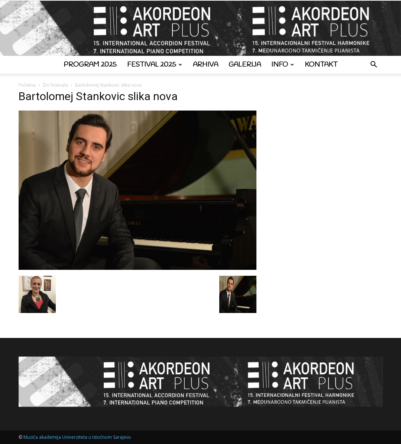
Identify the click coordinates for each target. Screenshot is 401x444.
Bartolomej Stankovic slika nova (98, 96)
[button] (374, 65)
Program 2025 (90, 64)
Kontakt (321, 64)
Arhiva (205, 64)
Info (282, 64)
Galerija (245, 64)
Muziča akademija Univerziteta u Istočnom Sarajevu (77, 437)
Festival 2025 (154, 64)
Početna (27, 85)
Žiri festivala (55, 85)
